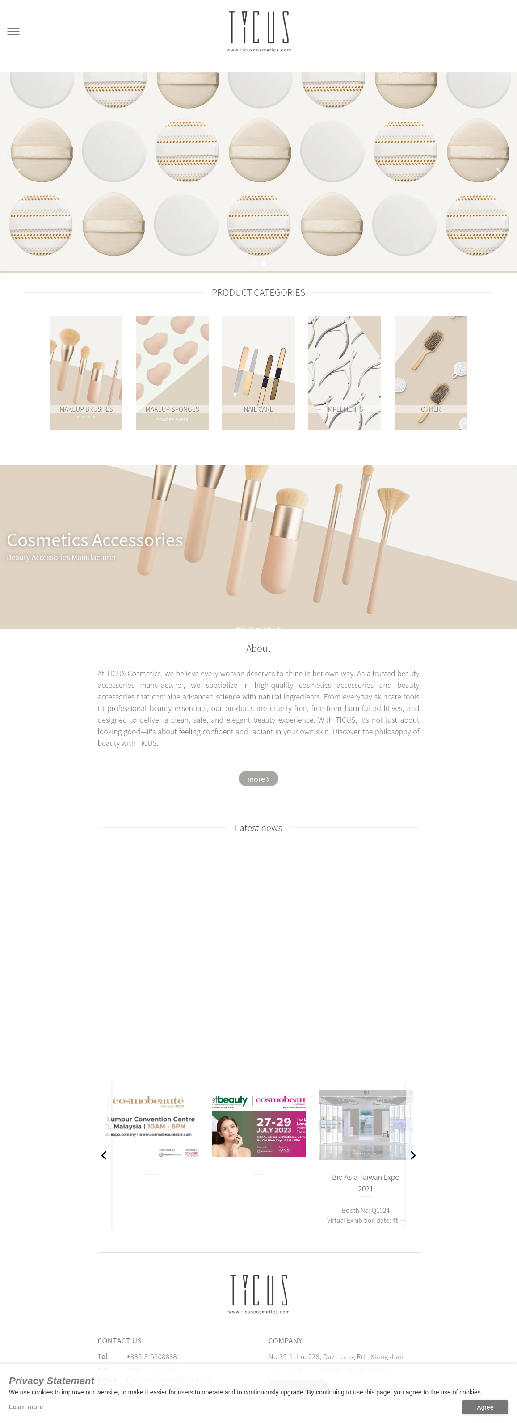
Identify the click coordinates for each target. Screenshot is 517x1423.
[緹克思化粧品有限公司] (258, 1294)
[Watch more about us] (259, 779)
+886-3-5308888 (152, 1356)
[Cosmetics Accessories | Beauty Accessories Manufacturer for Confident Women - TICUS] (258, 31)
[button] (253, 263)
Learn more (26, 1406)
